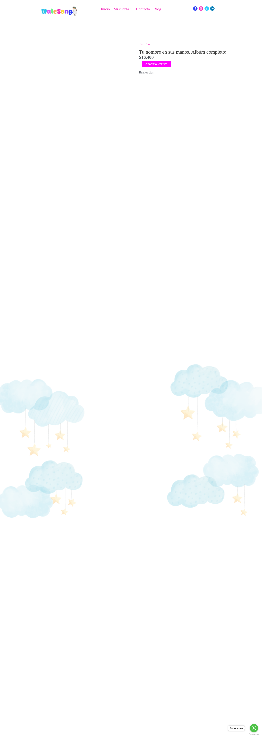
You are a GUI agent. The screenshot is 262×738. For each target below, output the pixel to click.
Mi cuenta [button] (121, 9)
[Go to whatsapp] (254, 728)
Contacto (143, 9)
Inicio (105, 9)
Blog (157, 9)
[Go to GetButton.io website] (254, 734)
